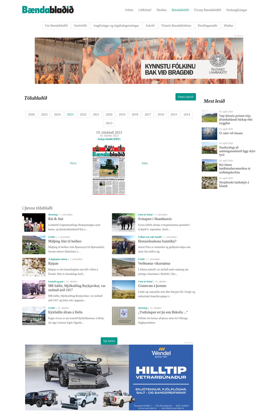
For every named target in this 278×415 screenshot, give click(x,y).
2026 (31, 114)
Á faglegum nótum (57, 259)
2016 (161, 114)
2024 (57, 114)
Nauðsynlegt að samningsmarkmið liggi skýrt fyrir (237, 151)
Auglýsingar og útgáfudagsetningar (116, 25)
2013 (109, 123)
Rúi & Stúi (55, 219)
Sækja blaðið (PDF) (109, 139)
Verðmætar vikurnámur (154, 263)
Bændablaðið (180, 10)
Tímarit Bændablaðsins (176, 25)
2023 (70, 114)
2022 (83, 114)
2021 (96, 114)
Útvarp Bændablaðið (207, 10)
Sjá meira (109, 340)
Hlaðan (228, 25)
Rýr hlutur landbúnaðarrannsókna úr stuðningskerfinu (234, 168)
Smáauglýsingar (236, 10)
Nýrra (73, 163)
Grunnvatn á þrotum (152, 286)
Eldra (145, 163)
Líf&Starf (145, 10)
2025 (44, 114)
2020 (109, 114)
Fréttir (129, 10)
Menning (53, 214)
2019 (122, 114)
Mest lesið (214, 101)
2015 (174, 114)
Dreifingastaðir (207, 25)
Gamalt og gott (55, 281)
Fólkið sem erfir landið (150, 237)
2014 (187, 114)
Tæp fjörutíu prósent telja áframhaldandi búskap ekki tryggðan (236, 119)
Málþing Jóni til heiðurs (65, 241)
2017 (148, 114)
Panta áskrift (185, 96)
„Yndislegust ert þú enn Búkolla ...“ (163, 312)
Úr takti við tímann (231, 133)
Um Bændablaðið (56, 25)
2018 (135, 114)
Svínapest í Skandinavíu (155, 219)
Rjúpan (53, 263)
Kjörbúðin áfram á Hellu (65, 312)
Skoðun (161, 10)
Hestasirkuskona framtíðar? (157, 241)
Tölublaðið (35, 98)
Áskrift (150, 25)
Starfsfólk (80, 25)
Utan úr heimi (145, 214)
